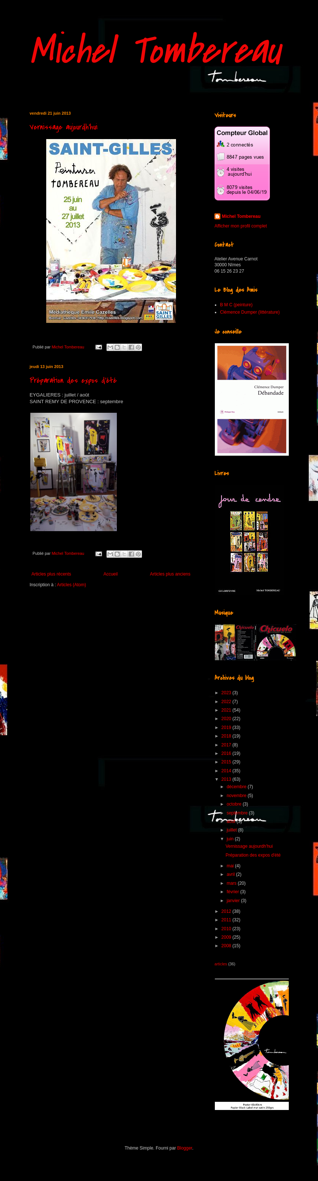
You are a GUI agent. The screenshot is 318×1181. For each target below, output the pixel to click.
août (232, 821)
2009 (227, 937)
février (233, 891)
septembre (238, 813)
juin (231, 838)
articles (220, 964)
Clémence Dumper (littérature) (250, 312)
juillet (232, 830)
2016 (227, 753)
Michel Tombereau (155, 50)
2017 (227, 745)
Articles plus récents (51, 574)
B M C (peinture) (236, 304)
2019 (227, 727)
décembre (237, 786)
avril (231, 874)
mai (231, 865)
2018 (227, 736)
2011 (227, 919)
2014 (227, 770)
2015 (227, 762)
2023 (227, 692)
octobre (235, 804)
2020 (227, 718)
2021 (227, 710)
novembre (237, 795)
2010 (227, 928)
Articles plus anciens (170, 574)
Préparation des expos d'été (73, 380)
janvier (234, 900)
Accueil (111, 574)
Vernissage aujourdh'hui (64, 127)
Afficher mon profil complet (240, 226)
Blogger (184, 1148)
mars (232, 883)
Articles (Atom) (71, 584)
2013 (227, 779)
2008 (227, 945)
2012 (227, 911)
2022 (227, 701)
